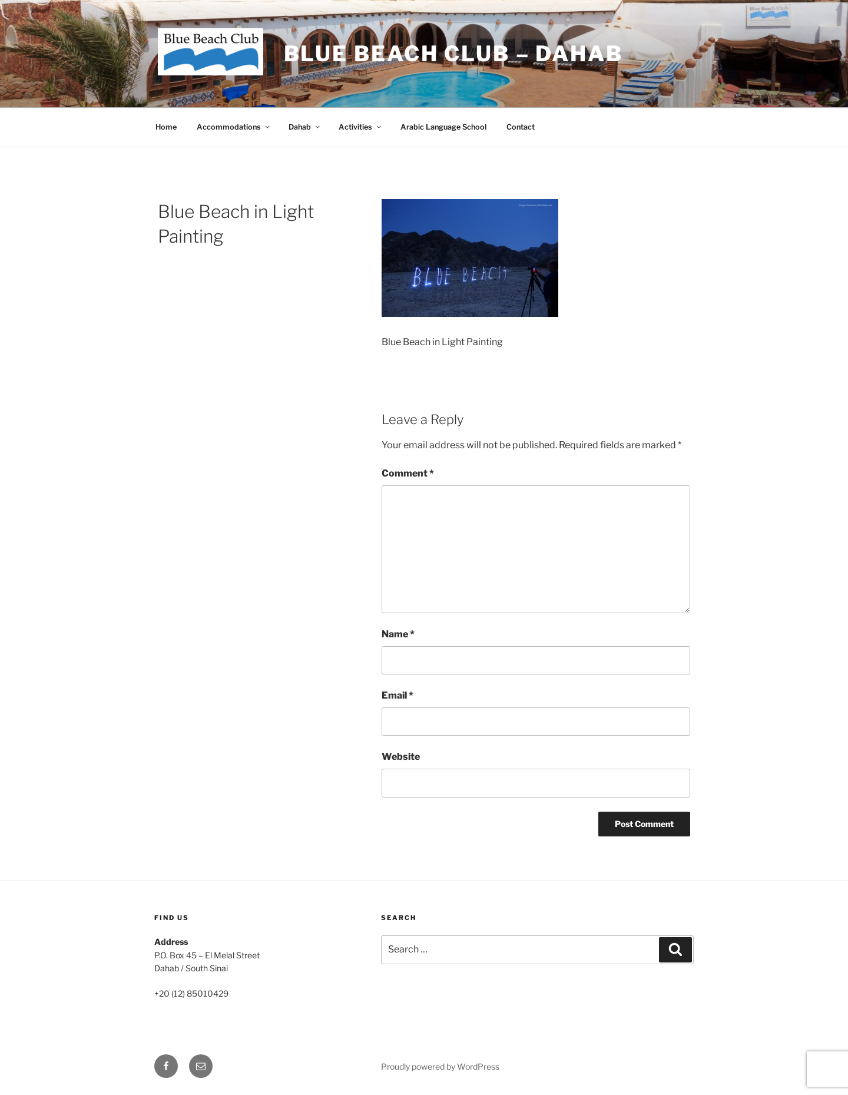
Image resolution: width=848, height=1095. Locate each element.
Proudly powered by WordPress (440, 1066)
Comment (408, 473)
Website (401, 756)
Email (397, 695)
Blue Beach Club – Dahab (453, 54)
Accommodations (234, 127)
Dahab (305, 127)
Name (398, 634)
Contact (520, 127)
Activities (361, 127)
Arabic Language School (443, 127)
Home (166, 127)
